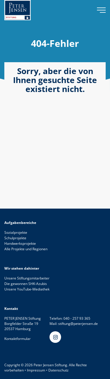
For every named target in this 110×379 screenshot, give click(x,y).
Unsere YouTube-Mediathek (27, 289)
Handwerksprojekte (20, 243)
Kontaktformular (17, 338)
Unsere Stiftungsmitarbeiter (27, 278)
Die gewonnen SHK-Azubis (25, 283)
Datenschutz (58, 370)
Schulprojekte (15, 238)
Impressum (36, 370)
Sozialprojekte (15, 232)
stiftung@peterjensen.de (78, 323)
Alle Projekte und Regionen (25, 248)
